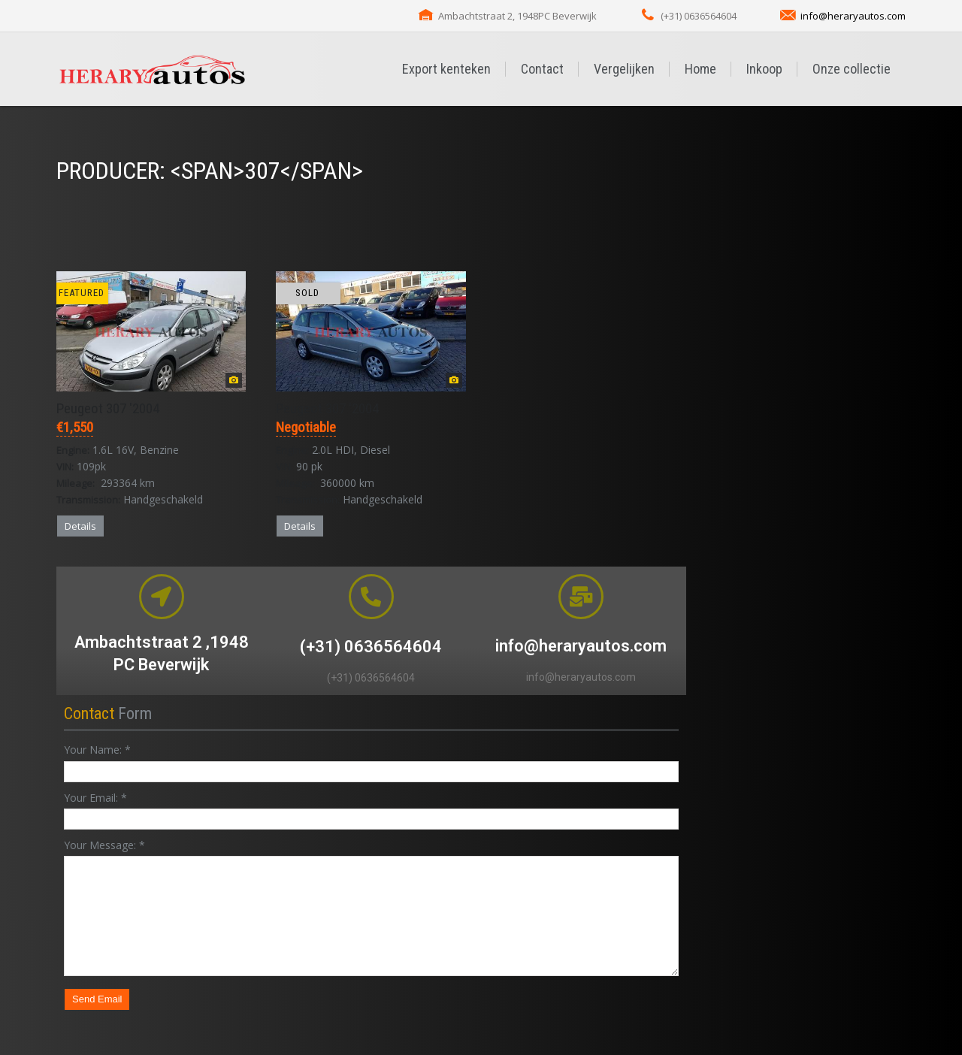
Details (80, 526)
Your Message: (104, 845)
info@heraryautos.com (853, 16)
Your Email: (95, 797)
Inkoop (764, 69)
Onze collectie (851, 69)
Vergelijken (624, 69)
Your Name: (97, 749)
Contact (542, 69)
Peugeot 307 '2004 (107, 408)
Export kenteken (446, 69)
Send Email (97, 999)
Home (700, 69)
